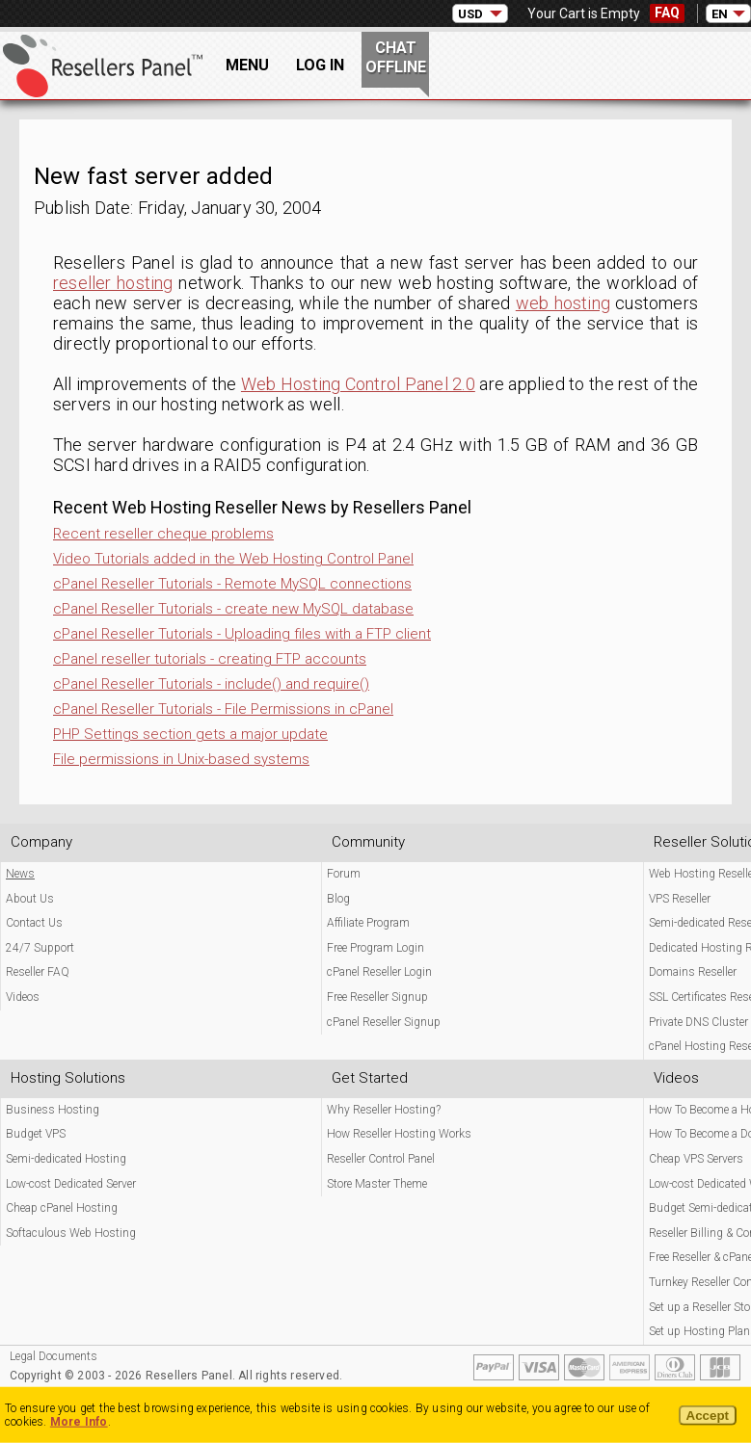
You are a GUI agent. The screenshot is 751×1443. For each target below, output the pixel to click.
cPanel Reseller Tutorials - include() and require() (211, 684)
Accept (707, 1415)
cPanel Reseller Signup (384, 1022)
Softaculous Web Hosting (71, 1233)
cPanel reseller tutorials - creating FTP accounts (209, 659)
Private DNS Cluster (698, 1022)
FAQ (667, 12)
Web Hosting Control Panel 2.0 (358, 384)
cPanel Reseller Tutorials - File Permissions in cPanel (223, 709)
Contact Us (34, 923)
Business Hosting (52, 1109)
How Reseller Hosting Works (399, 1134)
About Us (30, 898)
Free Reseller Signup (377, 997)
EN (719, 14)
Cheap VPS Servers (696, 1159)
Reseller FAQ (37, 972)
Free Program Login (375, 948)
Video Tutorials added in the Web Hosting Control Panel (233, 558)
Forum (344, 873)
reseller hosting (113, 283)
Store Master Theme (377, 1184)
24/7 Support (40, 948)
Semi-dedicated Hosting (66, 1159)
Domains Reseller (693, 972)
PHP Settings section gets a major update (190, 734)
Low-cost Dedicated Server (71, 1184)
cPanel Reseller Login (379, 972)
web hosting (563, 303)
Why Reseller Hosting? (384, 1109)
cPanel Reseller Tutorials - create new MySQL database (233, 608)
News (20, 873)
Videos (23, 997)
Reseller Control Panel (381, 1159)
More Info (79, 1422)
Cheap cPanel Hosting (62, 1208)
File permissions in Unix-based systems (181, 759)
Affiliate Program (368, 923)
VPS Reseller (680, 898)
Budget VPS (36, 1134)
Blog (338, 898)
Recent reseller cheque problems (163, 533)
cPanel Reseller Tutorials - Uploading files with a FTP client (242, 634)
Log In (320, 65)
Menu (247, 65)
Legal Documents (53, 1356)
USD (470, 14)
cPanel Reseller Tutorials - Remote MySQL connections (232, 583)
